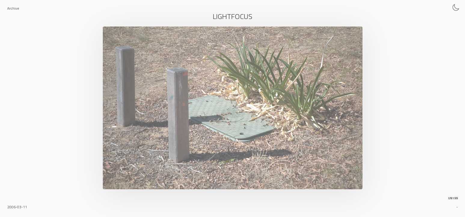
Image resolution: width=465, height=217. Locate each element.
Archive (13, 8)
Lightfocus (232, 16)
